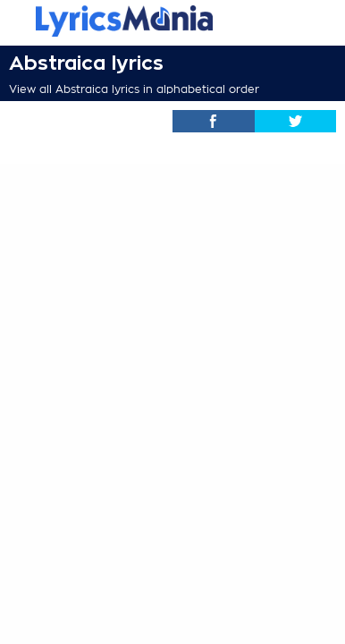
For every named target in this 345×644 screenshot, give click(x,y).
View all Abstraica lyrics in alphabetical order (134, 89)
